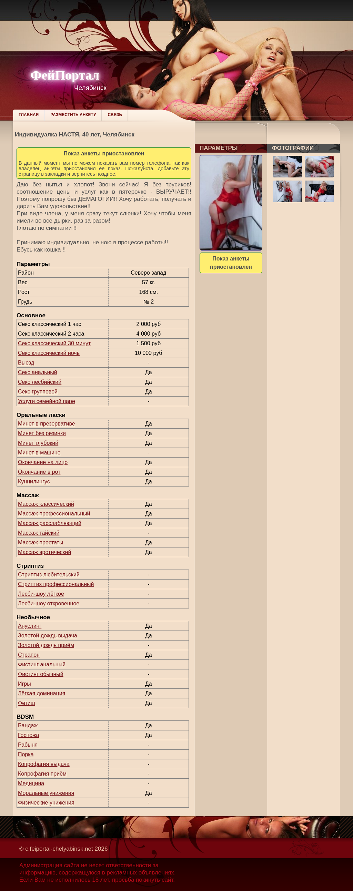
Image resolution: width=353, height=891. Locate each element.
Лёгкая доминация (41, 693)
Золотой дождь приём (46, 645)
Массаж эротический (44, 552)
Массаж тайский (38, 533)
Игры (24, 684)
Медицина (31, 783)
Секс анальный (37, 372)
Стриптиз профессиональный (56, 584)
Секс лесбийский (39, 382)
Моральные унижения (46, 793)
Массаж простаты (40, 542)
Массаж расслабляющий (49, 523)
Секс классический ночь (49, 353)
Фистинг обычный (40, 674)
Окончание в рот (39, 472)
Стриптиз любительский (49, 574)
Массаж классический (46, 504)
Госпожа (28, 735)
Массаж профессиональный (54, 513)
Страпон (29, 655)
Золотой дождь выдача (47, 635)
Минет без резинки (42, 433)
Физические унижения (46, 803)
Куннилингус (34, 481)
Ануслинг (29, 626)
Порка (26, 754)
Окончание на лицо (43, 462)
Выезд (26, 363)
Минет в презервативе (46, 424)
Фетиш (26, 703)
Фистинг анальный (41, 664)
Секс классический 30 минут (54, 343)
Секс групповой (38, 392)
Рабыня (28, 745)
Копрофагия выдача (44, 764)
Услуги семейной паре (46, 401)
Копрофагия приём (42, 774)
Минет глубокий (38, 443)
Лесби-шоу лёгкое (41, 594)
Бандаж (28, 725)
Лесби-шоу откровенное (48, 603)
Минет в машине (39, 452)
